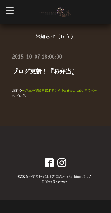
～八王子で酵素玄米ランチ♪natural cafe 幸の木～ (59, 90)
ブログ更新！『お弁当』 (44, 72)
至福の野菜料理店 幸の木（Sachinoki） (58, 176)
